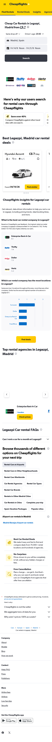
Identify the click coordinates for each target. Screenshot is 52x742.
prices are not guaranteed (13, 599)
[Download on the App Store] (25, 720)
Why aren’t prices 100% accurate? (27, 617)
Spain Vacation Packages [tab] (15, 509)
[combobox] (13, 34)
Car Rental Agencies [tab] (13, 483)
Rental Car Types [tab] (34, 483)
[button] (5, 4)
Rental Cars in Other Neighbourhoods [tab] (20, 471)
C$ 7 (23, 27)
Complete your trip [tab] (34, 502)
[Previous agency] (6, 394)
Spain (28, 628)
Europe (19, 628)
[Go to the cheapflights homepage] (19, 4)
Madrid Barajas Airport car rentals (18, 523)
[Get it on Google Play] (8, 720)
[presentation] (28, 27)
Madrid (35, 628)
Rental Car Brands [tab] (12, 490)
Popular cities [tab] (37, 509)
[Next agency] (45, 394)
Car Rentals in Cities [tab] (13, 502)
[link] (26, 339)
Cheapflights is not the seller (27, 607)
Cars (12, 628)
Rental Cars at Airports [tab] (14, 464)
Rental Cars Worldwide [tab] (14, 477)
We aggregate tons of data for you (27, 612)
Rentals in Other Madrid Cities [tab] (17, 496)
